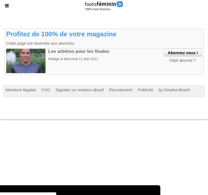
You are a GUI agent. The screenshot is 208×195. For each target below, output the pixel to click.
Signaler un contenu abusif (80, 89)
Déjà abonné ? (183, 60)
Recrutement (120, 89)
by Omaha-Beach (174, 89)
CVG (45, 89)
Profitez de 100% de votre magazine (61, 34)
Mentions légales (20, 89)
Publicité (145, 89)
